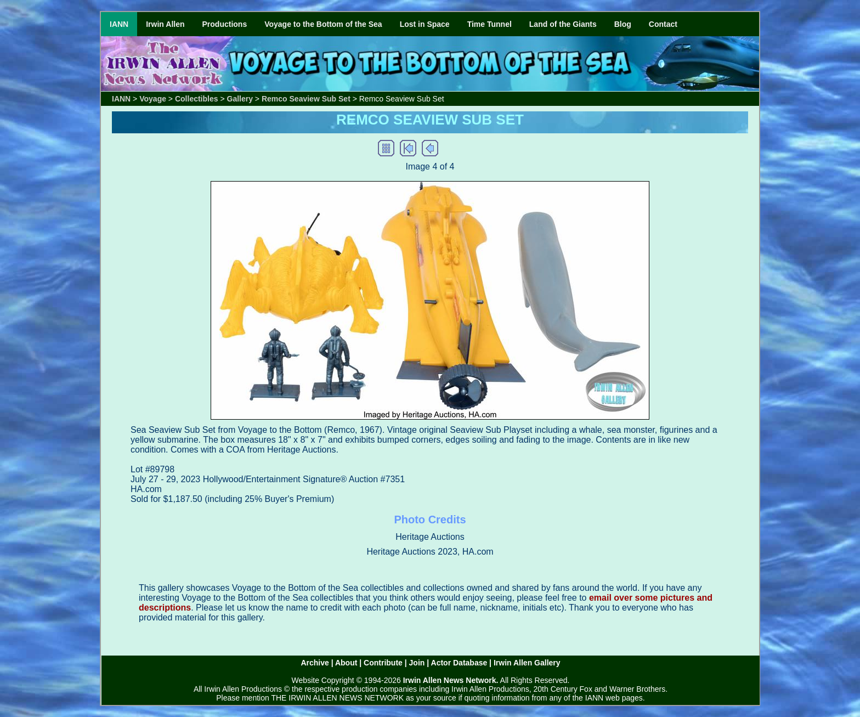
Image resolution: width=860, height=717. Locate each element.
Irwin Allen (165, 24)
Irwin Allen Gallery (527, 662)
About (346, 662)
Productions (224, 24)
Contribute (383, 662)
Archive (315, 662)
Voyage (152, 98)
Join (417, 662)
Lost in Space (425, 24)
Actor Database (459, 662)
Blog (622, 24)
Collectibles (196, 98)
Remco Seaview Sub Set (306, 98)
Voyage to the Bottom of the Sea (323, 24)
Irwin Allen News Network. (451, 680)
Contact (663, 24)
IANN (119, 24)
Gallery (240, 98)
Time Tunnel (489, 24)
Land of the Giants (563, 24)
